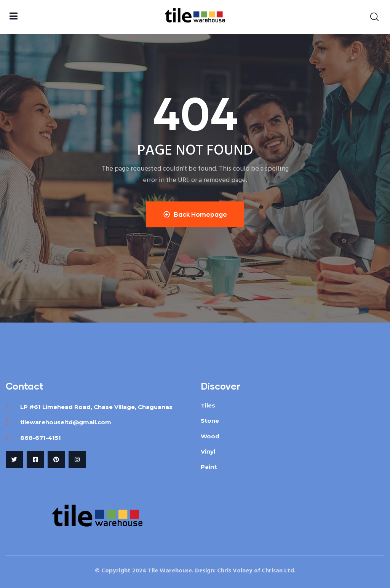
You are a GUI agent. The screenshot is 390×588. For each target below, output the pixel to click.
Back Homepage (195, 214)
